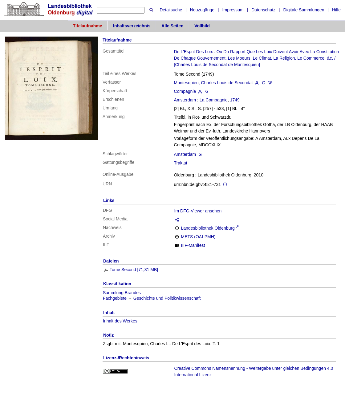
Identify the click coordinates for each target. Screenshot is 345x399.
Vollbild (202, 25)
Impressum (233, 9)
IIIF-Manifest (193, 245)
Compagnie (185, 91)
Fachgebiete (115, 298)
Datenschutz (263, 9)
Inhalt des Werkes (120, 320)
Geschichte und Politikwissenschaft (167, 298)
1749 (235, 99)
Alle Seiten (172, 25)
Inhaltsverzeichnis (131, 25)
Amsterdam (185, 99)
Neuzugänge (202, 9)
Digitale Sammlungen (303, 9)
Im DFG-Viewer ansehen (198, 210)
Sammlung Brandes (122, 292)
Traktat (180, 162)
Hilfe (336, 9)
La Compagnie (214, 99)
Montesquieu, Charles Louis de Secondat (213, 82)
